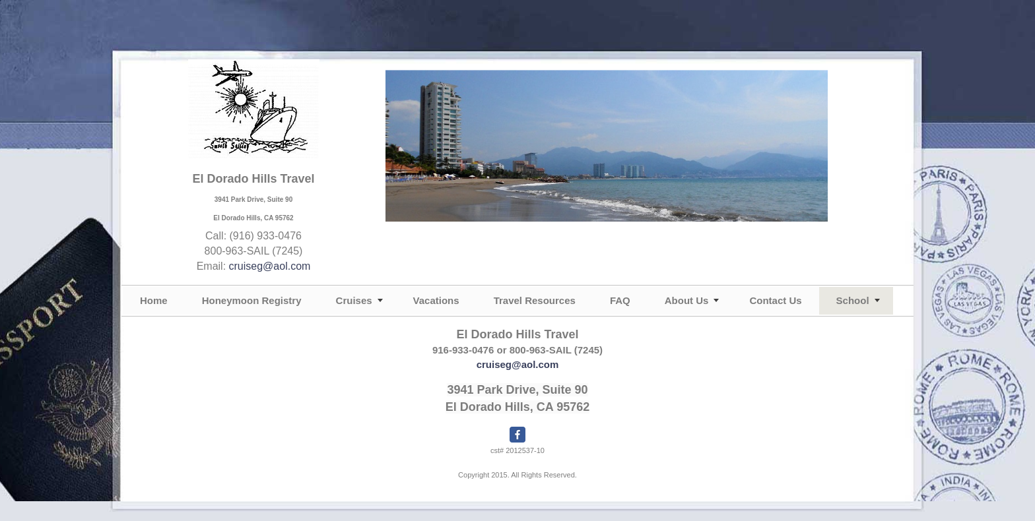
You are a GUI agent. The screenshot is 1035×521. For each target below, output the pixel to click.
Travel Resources (535, 300)
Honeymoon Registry (252, 300)
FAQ (620, 300)
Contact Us (775, 300)
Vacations (436, 300)
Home (154, 300)
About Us (687, 300)
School (852, 300)
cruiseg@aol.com (270, 266)
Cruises (354, 300)
